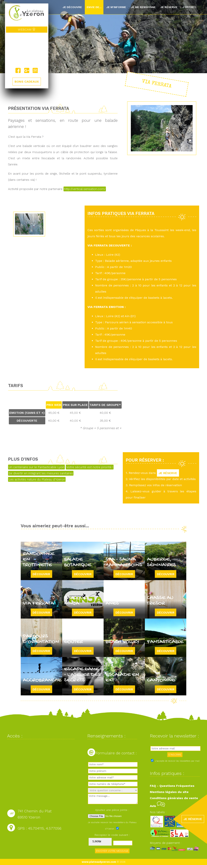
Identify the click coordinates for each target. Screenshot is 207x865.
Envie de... (94, 7)
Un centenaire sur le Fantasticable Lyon (36, 467)
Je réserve (168, 7)
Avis (157, 806)
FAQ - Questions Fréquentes (172, 786)
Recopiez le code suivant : (112, 834)
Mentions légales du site (169, 792)
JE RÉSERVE (168, 473)
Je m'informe (116, 7)
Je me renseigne (143, 7)
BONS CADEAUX (27, 81)
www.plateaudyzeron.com (99, 861)
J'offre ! (188, 7)
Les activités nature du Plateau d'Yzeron (37, 479)
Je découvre (72, 7)
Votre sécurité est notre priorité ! (89, 467)
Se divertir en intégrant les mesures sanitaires (41, 473)
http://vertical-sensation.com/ (84, 189)
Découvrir (41, 574)
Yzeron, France (26, 50)
